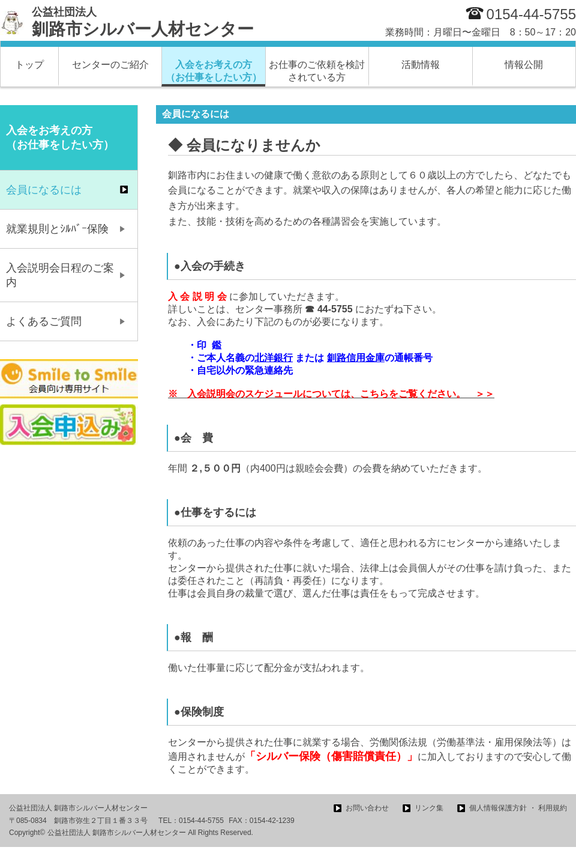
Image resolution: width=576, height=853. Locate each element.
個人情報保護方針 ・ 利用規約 (518, 808)
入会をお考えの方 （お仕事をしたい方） (214, 70)
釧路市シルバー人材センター (143, 22)
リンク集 (429, 808)
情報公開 (524, 64)
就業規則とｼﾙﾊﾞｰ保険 (57, 229)
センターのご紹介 (110, 64)
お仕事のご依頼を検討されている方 (317, 70)
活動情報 (420, 64)
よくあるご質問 (44, 321)
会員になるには (44, 190)
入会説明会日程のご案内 (60, 275)
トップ (29, 64)
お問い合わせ (367, 808)
